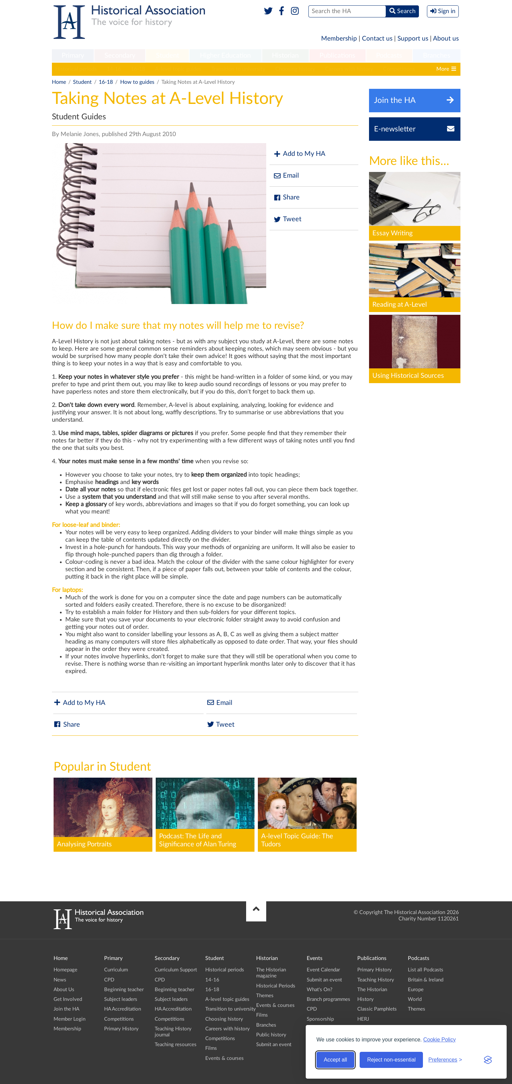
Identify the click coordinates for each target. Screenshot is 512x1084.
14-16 (114, 69)
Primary (73, 55)
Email (286, 175)
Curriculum (116, 969)
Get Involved (68, 999)
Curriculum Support (176, 969)
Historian (285, 55)
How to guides (137, 82)
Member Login (69, 1019)
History (365, 999)
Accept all (335, 1060)
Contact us (377, 39)
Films (211, 1048)
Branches (436, 55)
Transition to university (238, 69)
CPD (109, 979)
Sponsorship (320, 1019)
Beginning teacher (124, 989)
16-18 (138, 69)
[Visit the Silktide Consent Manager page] (488, 1060)
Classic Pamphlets (377, 1009)
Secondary (119, 55)
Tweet (287, 219)
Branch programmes (328, 999)
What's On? (320, 989)
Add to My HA (299, 154)
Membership (339, 39)
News (60, 979)
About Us (64, 989)
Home (59, 82)
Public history (271, 1034)
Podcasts (389, 55)
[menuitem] (73, 56)
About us (446, 39)
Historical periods (76, 69)
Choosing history (295, 69)
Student (167, 55)
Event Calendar (323, 969)
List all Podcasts (425, 969)
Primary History (121, 1028)
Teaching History (375, 979)
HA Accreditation (122, 1009)
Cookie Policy (439, 1039)
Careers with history (349, 69)
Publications (337, 55)
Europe (416, 989)
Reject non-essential (391, 1060)
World (415, 999)
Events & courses (224, 1058)
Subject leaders (120, 999)
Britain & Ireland (425, 979)
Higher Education (225, 55)
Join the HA (66, 1009)
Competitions (399, 69)
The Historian (372, 989)
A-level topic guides (178, 69)
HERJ (363, 1019)
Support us (412, 39)
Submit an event (273, 1044)
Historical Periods (275, 985)
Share (286, 197)
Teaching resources (176, 1044)
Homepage (65, 969)
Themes (265, 995)
